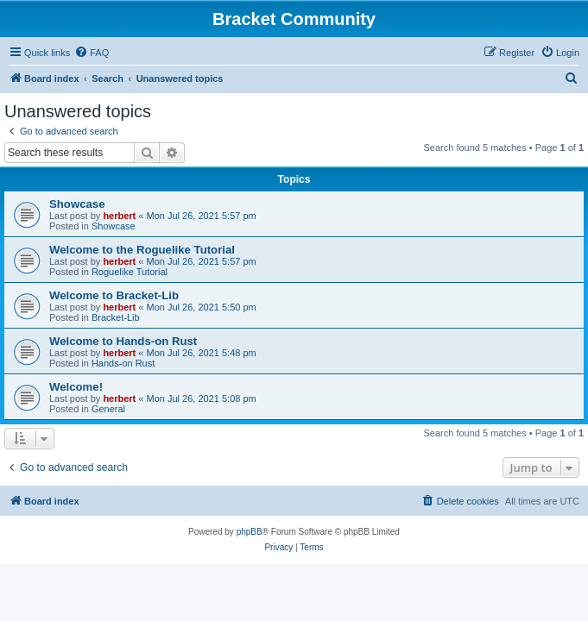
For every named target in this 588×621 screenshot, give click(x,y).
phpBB (249, 531)
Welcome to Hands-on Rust (123, 341)
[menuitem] (91, 52)
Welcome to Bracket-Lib (114, 295)
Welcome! (76, 386)
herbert (119, 215)
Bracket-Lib (116, 317)
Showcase (77, 204)
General (108, 409)
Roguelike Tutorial (130, 272)
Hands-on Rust (123, 363)
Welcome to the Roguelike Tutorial (142, 249)
